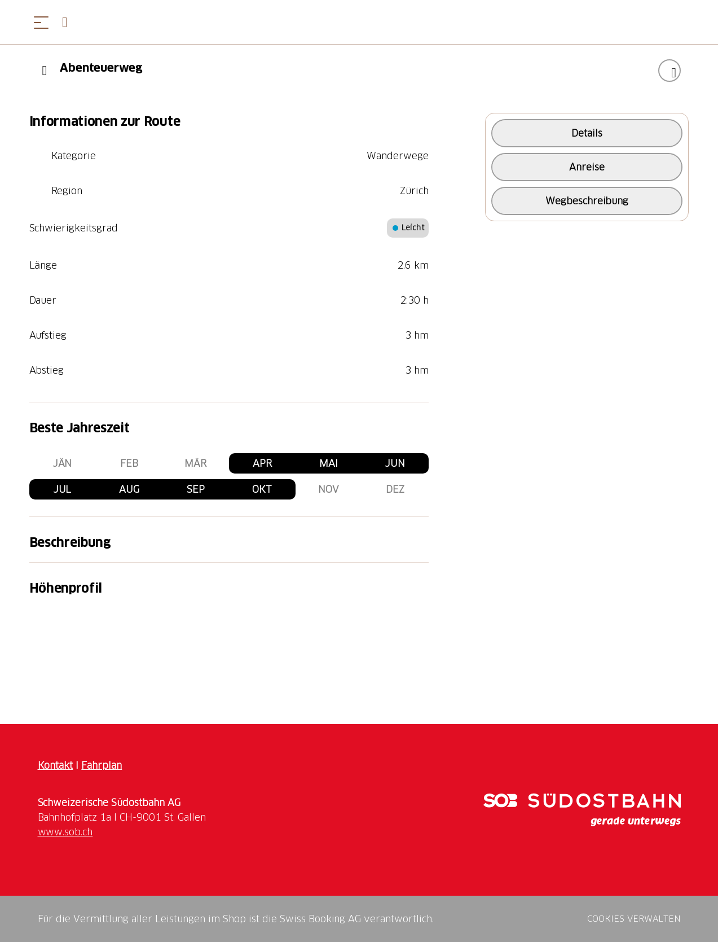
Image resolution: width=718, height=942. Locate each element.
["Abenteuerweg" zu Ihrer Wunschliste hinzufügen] (669, 70)
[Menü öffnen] (41, 22)
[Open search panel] (69, 22)
